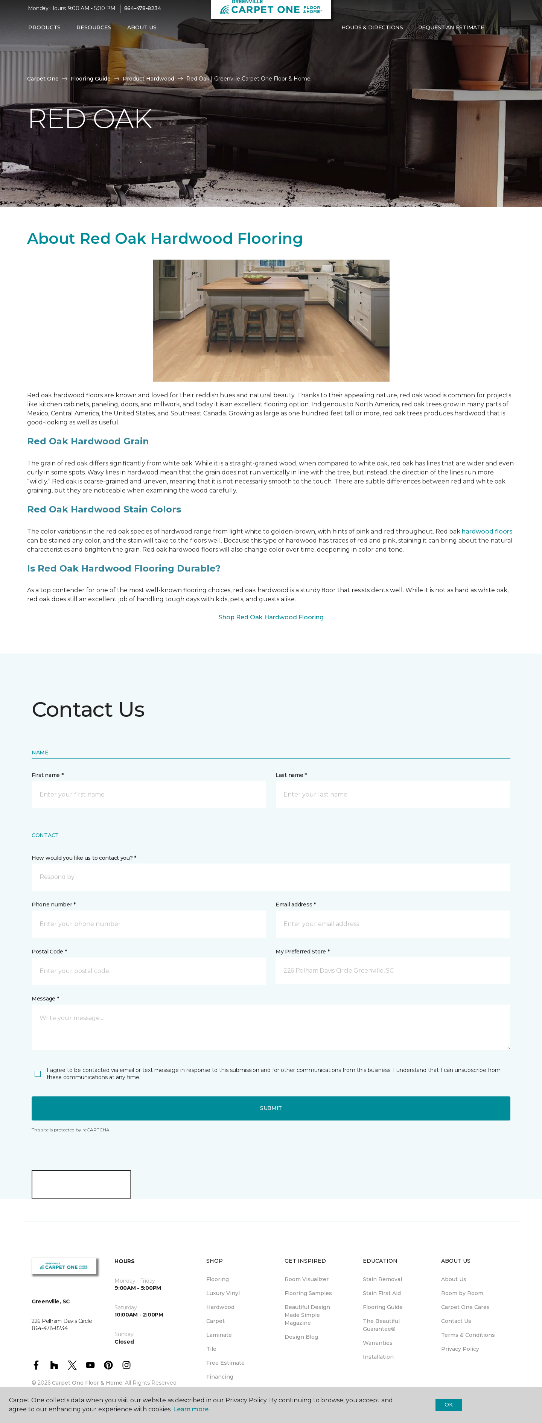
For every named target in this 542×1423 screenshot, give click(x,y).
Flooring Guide (91, 78)
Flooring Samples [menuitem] (308, 1293)
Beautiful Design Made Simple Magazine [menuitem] (307, 1315)
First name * (48, 775)
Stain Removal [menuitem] (382, 1279)
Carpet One (43, 78)
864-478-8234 (142, 13)
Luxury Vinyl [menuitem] (223, 1293)
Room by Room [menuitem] (462, 1293)
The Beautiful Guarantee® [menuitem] (381, 1325)
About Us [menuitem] (453, 1279)
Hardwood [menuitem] (220, 1307)
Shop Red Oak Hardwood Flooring (271, 617)
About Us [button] (142, 32)
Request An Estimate (451, 32)
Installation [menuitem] (378, 1356)
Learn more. (191, 1409)
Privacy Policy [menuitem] (460, 1348)
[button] (497, 33)
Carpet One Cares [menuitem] (465, 1307)
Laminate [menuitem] (219, 1335)
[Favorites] (506, 33)
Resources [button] (93, 32)
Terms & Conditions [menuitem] (468, 1335)
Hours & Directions (372, 32)
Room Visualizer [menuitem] (307, 1279)
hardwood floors (487, 531)
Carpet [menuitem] (215, 1321)
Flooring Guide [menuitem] (383, 1307)
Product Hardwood (148, 78)
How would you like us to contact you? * (84, 857)
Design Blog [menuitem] (301, 1336)
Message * (45, 998)
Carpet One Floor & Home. (87, 1382)
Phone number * (54, 904)
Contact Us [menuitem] (456, 1321)
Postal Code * (49, 951)
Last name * (291, 775)
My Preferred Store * (302, 951)
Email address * (296, 904)
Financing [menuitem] (219, 1376)
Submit (271, 1108)
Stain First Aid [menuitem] (382, 1293)
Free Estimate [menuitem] (225, 1362)
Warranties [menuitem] (378, 1342)
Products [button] (44, 32)
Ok (448, 1404)
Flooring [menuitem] (217, 1279)
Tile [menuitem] (211, 1348)
